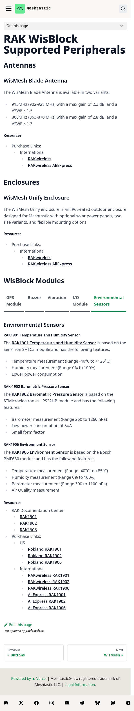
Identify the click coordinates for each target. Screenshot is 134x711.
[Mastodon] (113, 703)
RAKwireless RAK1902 (48, 581)
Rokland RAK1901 (45, 549)
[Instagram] (52, 703)
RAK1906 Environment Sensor (40, 452)
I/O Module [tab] (80, 301)
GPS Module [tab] (13, 301)
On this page (17, 25)
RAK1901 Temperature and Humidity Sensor (54, 342)
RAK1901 (28, 516)
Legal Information (80, 684)
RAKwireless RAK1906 (48, 588)
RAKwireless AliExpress (50, 165)
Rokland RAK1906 (45, 562)
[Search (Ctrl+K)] (123, 9)
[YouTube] (67, 703)
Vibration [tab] (57, 297)
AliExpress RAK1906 (47, 607)
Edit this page (18, 624)
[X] (21, 703)
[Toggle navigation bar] (8, 8)
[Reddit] (82, 703)
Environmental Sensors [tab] (109, 301)
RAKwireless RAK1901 (48, 575)
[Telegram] (128, 703)
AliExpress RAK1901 (47, 594)
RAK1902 (28, 523)
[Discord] (6, 703)
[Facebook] (36, 703)
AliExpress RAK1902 (47, 601)
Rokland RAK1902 (45, 555)
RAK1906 (28, 529)
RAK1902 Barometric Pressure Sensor (47, 394)
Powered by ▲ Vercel (29, 678)
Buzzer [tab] (34, 297)
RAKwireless (39, 158)
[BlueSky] (98, 703)
